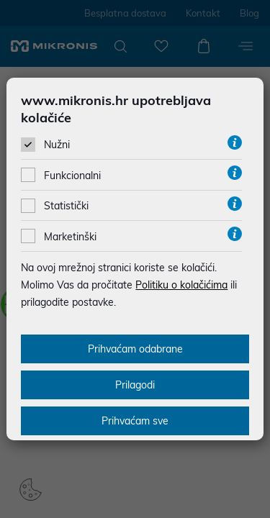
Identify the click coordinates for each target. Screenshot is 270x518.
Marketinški (70, 236)
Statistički (66, 205)
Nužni (57, 144)
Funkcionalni (72, 175)
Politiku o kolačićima (181, 284)
